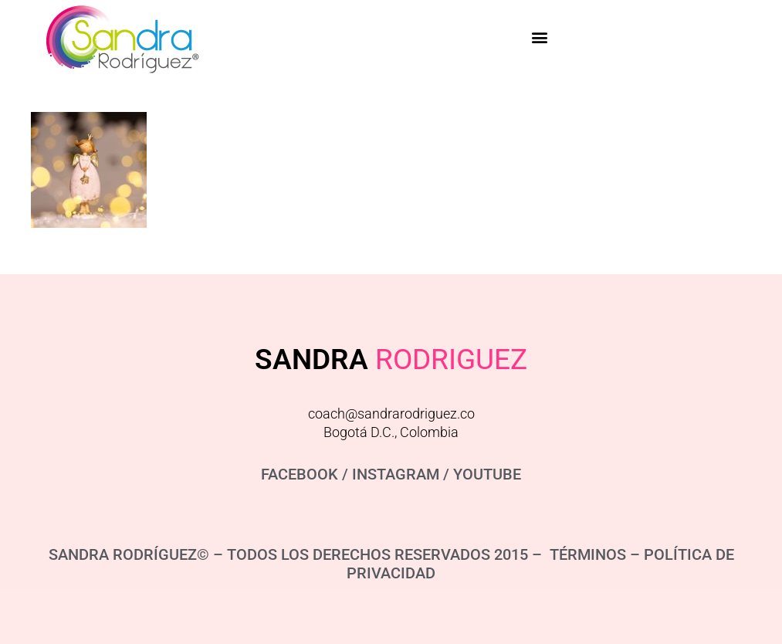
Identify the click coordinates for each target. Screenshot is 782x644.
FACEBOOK (299, 474)
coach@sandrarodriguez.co (391, 413)
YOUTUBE (487, 474)
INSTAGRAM (395, 474)
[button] (539, 36)
